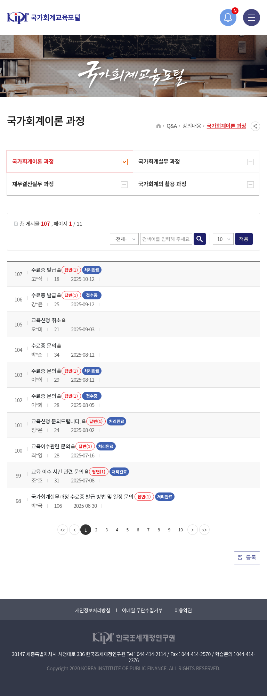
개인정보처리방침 (92, 610)
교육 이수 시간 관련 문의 (57, 471)
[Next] (192, 529)
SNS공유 (255, 126)
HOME (158, 126)
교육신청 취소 (46, 320)
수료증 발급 (43, 269)
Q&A (172, 125)
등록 (247, 557)
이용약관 (183, 610)
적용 (244, 239)
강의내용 (192, 125)
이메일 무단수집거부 (142, 610)
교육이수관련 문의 (50, 446)
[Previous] (74, 529)
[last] (204, 529)
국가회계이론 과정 (226, 125)
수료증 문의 (43, 345)
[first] (62, 529)
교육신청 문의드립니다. (56, 421)
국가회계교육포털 (43, 18)
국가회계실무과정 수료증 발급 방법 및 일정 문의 (82, 496)
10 (180, 529)
